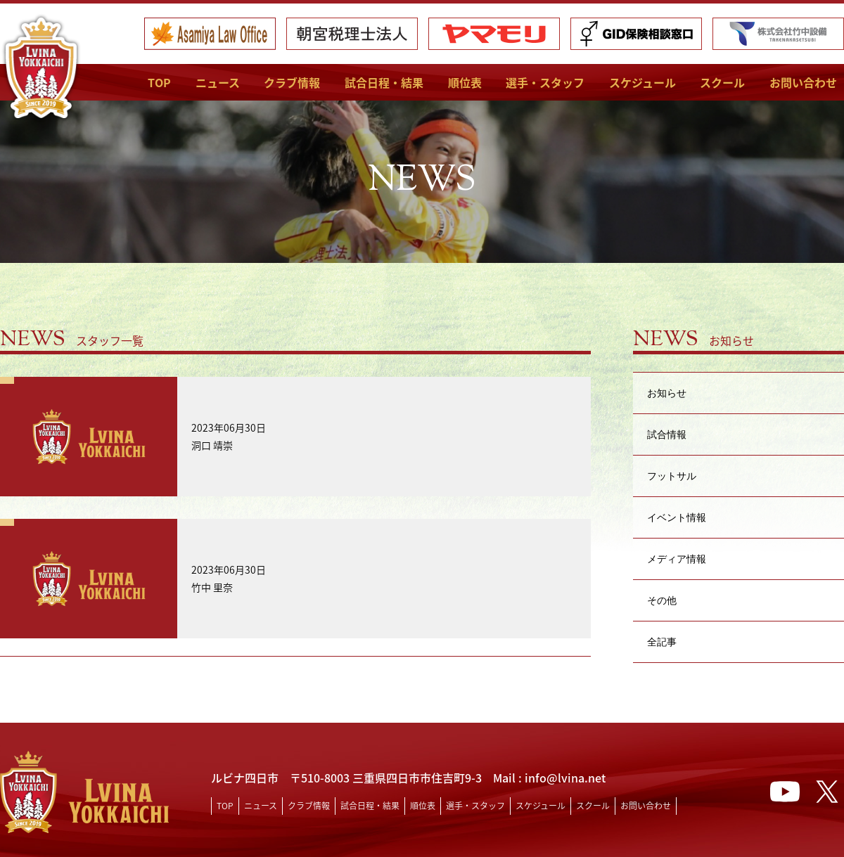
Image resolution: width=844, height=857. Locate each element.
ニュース (218, 82)
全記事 (662, 641)
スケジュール (642, 82)
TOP (159, 82)
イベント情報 (676, 517)
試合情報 (666, 434)
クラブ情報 (292, 82)
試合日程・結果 (384, 82)
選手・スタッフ (545, 82)
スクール (722, 82)
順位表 (465, 82)
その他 (662, 600)
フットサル (671, 476)
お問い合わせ (803, 82)
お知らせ (666, 393)
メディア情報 (676, 559)
